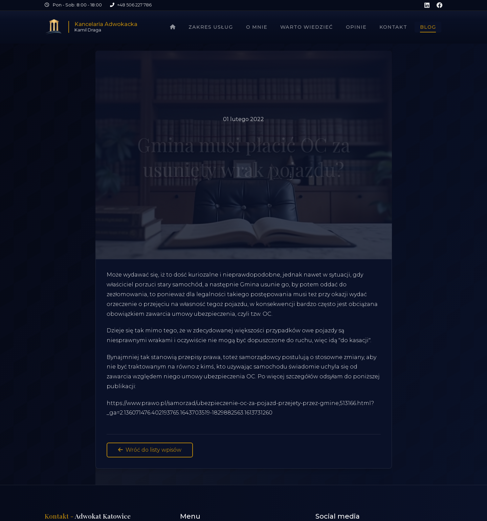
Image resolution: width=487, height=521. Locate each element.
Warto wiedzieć (306, 27)
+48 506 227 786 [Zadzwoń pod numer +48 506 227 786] (134, 4)
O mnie (256, 27)
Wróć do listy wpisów (149, 450)
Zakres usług (211, 27)
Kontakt (393, 27)
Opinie (356, 27)
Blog (428, 27)
